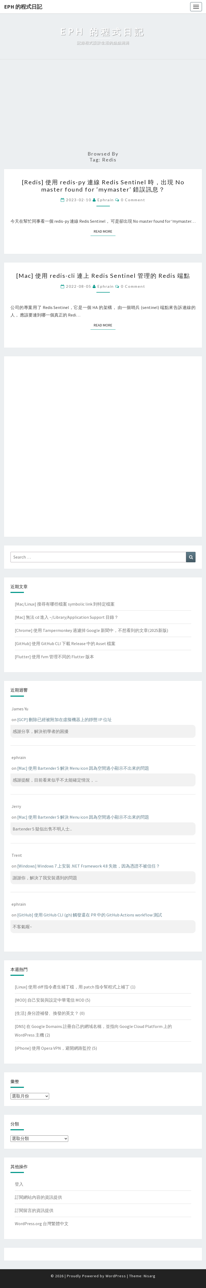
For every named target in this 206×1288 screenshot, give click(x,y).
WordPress (116, 1275)
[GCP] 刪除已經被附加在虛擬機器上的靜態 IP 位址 (64, 719)
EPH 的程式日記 (23, 6)
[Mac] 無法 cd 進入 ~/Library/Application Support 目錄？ (66, 617)
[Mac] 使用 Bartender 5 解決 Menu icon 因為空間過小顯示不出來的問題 (83, 768)
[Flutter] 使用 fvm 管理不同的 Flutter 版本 (54, 656)
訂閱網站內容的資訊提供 (38, 1197)
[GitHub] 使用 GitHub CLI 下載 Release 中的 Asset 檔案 (65, 643)
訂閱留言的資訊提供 (34, 1210)
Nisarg (150, 1275)
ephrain (105, 199)
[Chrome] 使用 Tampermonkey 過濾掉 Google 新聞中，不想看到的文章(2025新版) (91, 630)
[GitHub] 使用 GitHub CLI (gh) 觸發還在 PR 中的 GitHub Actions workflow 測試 (89, 915)
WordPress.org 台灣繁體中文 (41, 1223)
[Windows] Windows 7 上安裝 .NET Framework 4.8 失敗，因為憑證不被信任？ (88, 866)
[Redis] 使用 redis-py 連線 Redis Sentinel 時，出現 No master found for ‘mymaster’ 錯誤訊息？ (103, 185)
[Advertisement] (103, 105)
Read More (104, 231)
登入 (19, 1184)
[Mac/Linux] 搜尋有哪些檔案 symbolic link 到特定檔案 (65, 604)
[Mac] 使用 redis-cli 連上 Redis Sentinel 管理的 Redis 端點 (103, 275)
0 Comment (133, 199)
